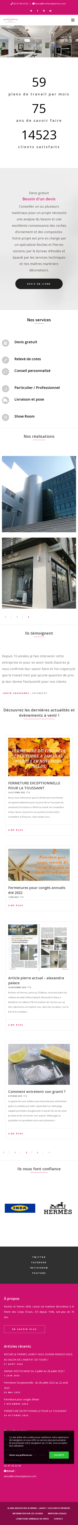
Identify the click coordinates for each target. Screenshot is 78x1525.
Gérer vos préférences (20, 1455)
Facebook (38, 1262)
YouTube (39, 1273)
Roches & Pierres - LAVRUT (32, 1508)
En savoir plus (24, 1329)
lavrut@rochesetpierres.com (50, 3)
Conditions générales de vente (32, 1519)
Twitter (39, 1257)
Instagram (39, 1267)
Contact (58, 1519)
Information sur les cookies (27, 1513)
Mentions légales (57, 1513)
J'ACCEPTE (59, 1455)
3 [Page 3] (37, 1152)
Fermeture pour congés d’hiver (21, 1399)
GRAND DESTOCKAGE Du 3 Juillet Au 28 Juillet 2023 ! (34, 1371)
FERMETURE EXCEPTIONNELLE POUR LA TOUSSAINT (35, 1411)
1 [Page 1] (17, 617)
